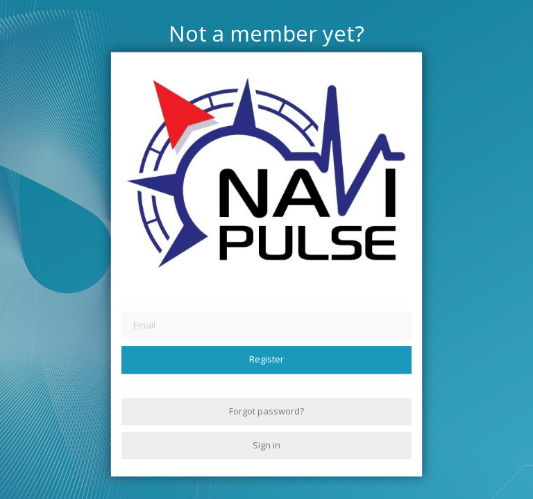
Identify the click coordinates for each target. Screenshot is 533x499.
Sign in (266, 445)
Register (266, 359)
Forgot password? (266, 411)
